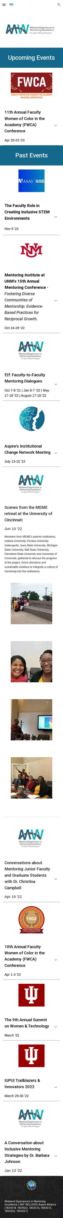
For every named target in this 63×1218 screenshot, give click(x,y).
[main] (31, 58)
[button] (4, 4)
